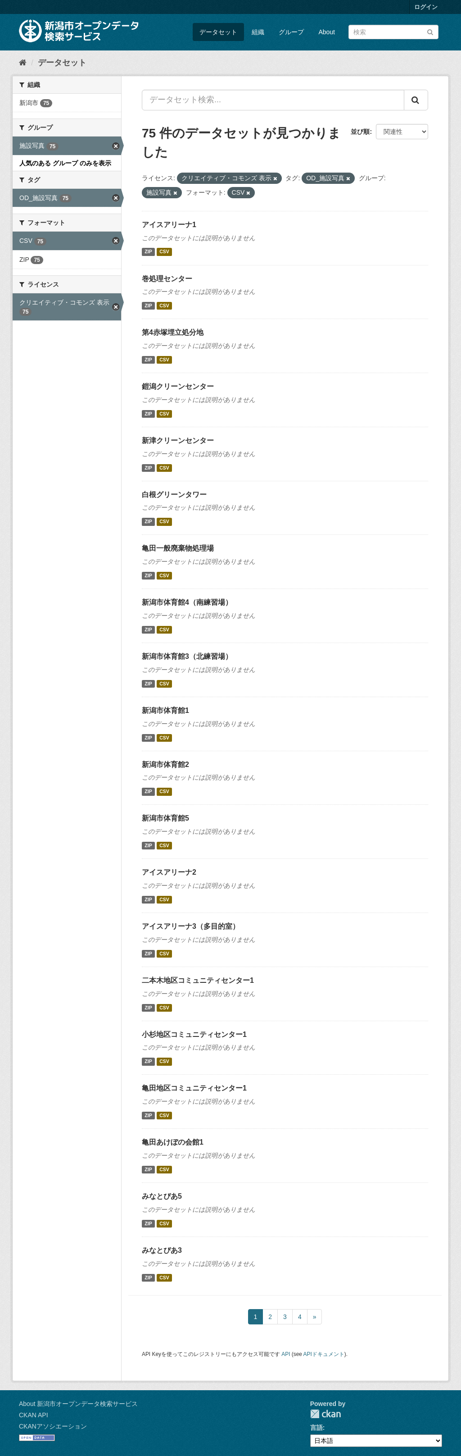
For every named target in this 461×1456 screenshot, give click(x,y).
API (285, 1354)
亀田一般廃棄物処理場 (178, 548)
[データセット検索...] (273, 100)
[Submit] (430, 31)
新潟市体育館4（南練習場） (187, 602)
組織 (258, 32)
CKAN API (33, 1415)
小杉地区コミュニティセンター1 (194, 1034)
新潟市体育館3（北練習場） (187, 656)
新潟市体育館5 (165, 818)
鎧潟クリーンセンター (178, 386)
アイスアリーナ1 (169, 224)
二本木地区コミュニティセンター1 (198, 980)
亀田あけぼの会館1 (172, 1142)
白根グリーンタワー (174, 494)
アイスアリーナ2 (169, 872)
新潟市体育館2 (165, 764)
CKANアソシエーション (53, 1426)
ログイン (426, 7)
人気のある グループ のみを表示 (65, 163)
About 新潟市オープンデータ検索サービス (78, 1403)
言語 (316, 1427)
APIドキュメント (323, 1354)
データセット (218, 32)
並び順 (360, 131)
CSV (164, 252)
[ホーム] (23, 62)
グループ (291, 32)
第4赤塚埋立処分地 (172, 332)
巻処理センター (167, 279)
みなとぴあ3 (162, 1250)
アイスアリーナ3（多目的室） (191, 926)
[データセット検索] (393, 32)
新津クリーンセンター (178, 440)
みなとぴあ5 (162, 1196)
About (326, 32)
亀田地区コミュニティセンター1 (194, 1088)
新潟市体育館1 (165, 710)
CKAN (325, 1414)
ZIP (148, 252)
